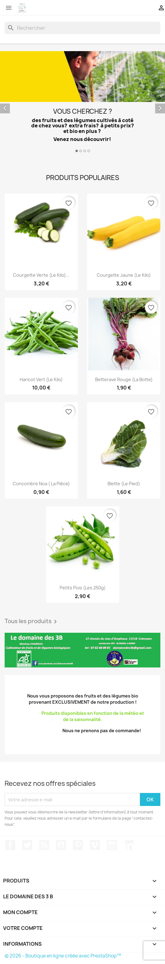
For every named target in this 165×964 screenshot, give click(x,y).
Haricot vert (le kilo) (41, 379)
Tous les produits (32, 621)
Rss (44, 845)
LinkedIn (129, 845)
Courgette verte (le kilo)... (41, 275)
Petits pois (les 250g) (83, 588)
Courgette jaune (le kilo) (124, 275)
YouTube (61, 845)
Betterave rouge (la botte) (124, 379)
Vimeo (95, 845)
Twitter (27, 845)
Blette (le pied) (124, 483)
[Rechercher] (82, 28)
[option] (82, 102)
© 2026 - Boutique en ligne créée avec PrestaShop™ (63, 956)
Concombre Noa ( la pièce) (41, 483)
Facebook (10, 845)
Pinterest (78, 845)
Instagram (112, 845)
